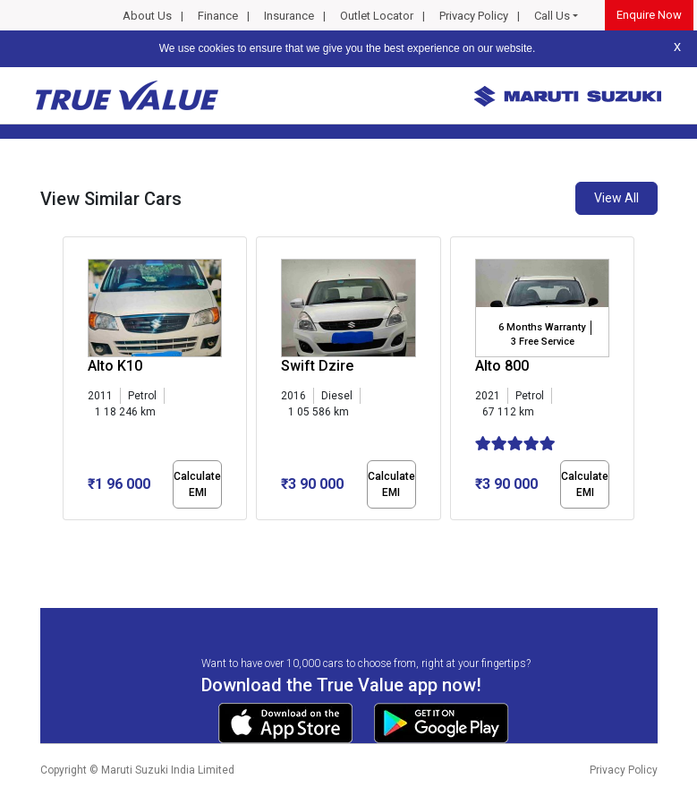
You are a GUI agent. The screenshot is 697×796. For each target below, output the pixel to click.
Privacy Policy (473, 15)
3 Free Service (542, 341)
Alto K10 (115, 365)
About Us (147, 15)
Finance (218, 15)
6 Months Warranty (541, 327)
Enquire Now (649, 14)
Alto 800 (502, 365)
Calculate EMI (197, 484)
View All (616, 198)
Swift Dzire (317, 365)
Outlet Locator (376, 15)
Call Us (552, 15)
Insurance (289, 15)
